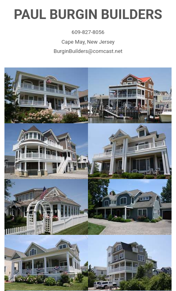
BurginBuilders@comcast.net (88, 51)
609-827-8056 (87, 32)
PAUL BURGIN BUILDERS (88, 14)
